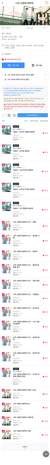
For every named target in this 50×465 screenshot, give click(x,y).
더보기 (25, 446)
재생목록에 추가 (9, 115)
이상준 (18, 45)
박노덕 (8, 33)
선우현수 (29, 45)
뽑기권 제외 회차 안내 (13, 59)
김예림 (7, 48)
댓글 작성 (15, 139)
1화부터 (34, 121)
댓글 (44, 27)
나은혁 (35, 45)
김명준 (12, 45)
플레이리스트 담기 (14, 115)
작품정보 (8, 54)
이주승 (7, 45)
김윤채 (12, 48)
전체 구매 (13, 65)
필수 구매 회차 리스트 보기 (23, 129)
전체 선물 (37, 65)
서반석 (23, 45)
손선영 (41, 45)
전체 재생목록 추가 (33, 115)
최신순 (26, 121)
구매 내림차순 (44, 121)
